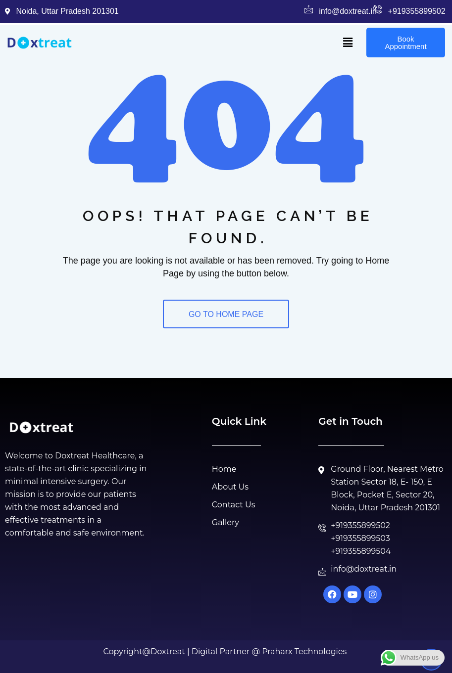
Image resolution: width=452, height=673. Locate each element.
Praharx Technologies (304, 651)
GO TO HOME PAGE (226, 314)
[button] (348, 42)
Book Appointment (405, 42)
